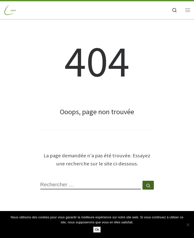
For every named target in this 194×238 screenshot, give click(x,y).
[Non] (187, 224)
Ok (97, 229)
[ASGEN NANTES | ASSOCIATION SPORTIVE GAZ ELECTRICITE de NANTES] (10, 9)
